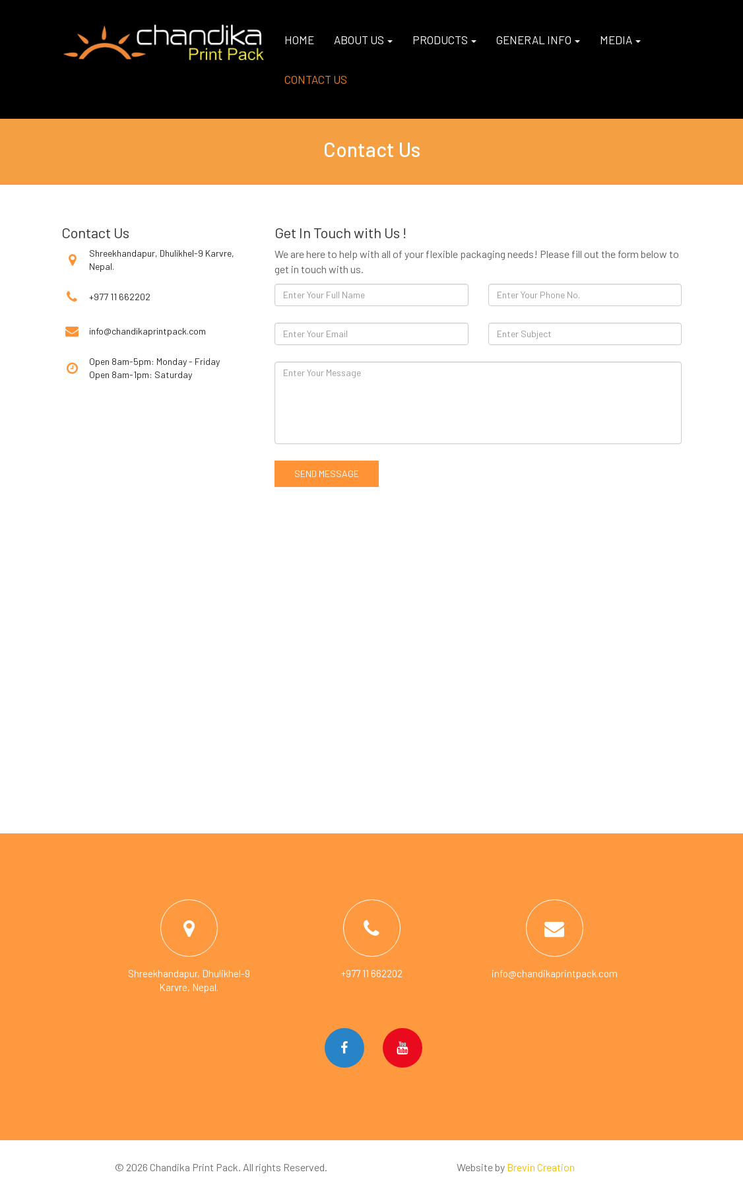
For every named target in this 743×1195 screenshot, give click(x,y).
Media (620, 39)
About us (363, 39)
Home (299, 39)
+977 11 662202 (119, 296)
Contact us (315, 79)
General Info (538, 39)
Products (444, 39)
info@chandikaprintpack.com (147, 331)
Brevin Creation (541, 1167)
